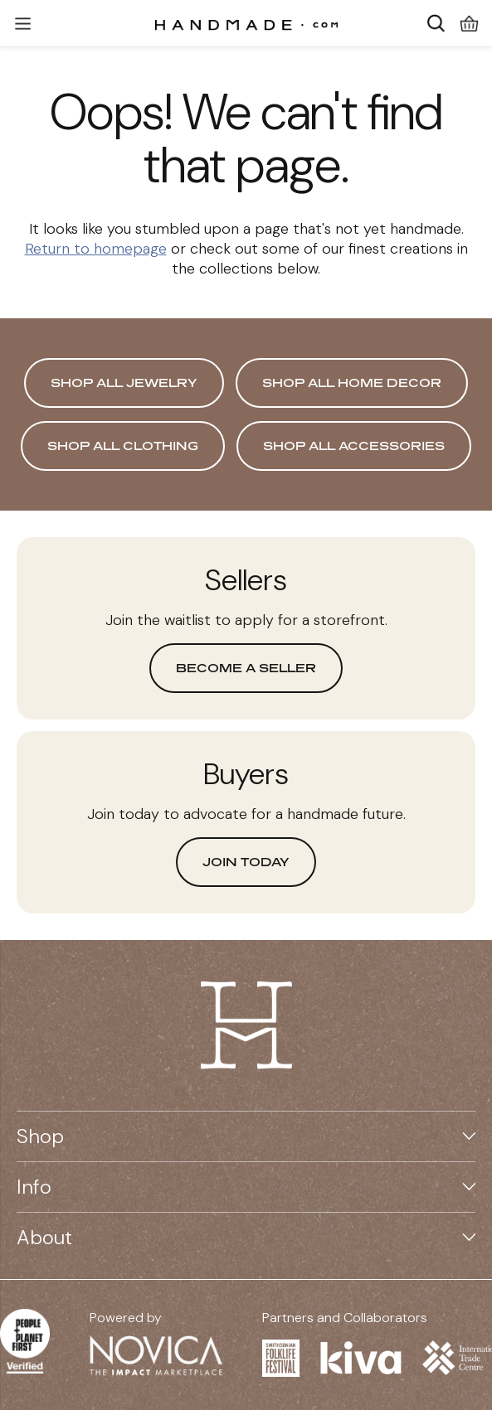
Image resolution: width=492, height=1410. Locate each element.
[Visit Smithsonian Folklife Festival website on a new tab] (281, 1358)
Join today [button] (246, 862)
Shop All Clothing (122, 446)
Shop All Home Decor (351, 383)
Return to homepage (96, 249)
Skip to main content (232, 0)
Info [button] (246, 1186)
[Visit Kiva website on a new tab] (360, 1357)
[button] (22, 23)
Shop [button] (246, 1136)
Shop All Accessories (354, 446)
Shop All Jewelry (124, 383)
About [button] (246, 1237)
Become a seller (246, 668)
